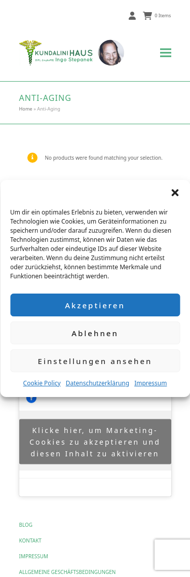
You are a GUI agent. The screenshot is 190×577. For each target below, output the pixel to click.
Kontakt (30, 540)
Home (25, 108)
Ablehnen (95, 333)
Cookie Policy (42, 383)
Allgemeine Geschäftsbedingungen (67, 571)
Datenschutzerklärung (97, 383)
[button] (175, 193)
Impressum (150, 383)
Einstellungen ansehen (95, 361)
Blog (26, 524)
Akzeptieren (95, 305)
